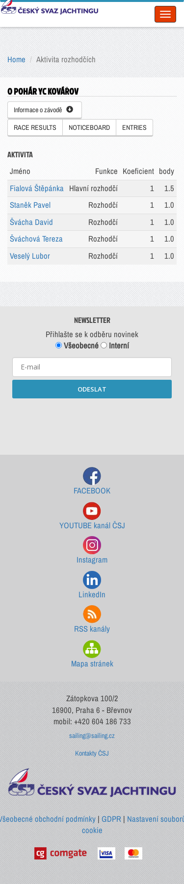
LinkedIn (92, 585)
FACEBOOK (92, 481)
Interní (115, 345)
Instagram (92, 550)
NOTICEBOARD (89, 127)
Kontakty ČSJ (92, 753)
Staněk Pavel (30, 204)
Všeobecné (77, 345)
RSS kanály (92, 619)
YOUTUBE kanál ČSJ (92, 516)
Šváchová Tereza (36, 238)
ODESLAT (92, 389)
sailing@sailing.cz (92, 735)
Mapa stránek (92, 654)
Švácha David (31, 222)
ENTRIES (134, 127)
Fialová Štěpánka (37, 188)
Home (16, 59)
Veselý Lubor (30, 255)
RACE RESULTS (35, 127)
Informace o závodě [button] (43, 109)
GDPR (111, 818)
